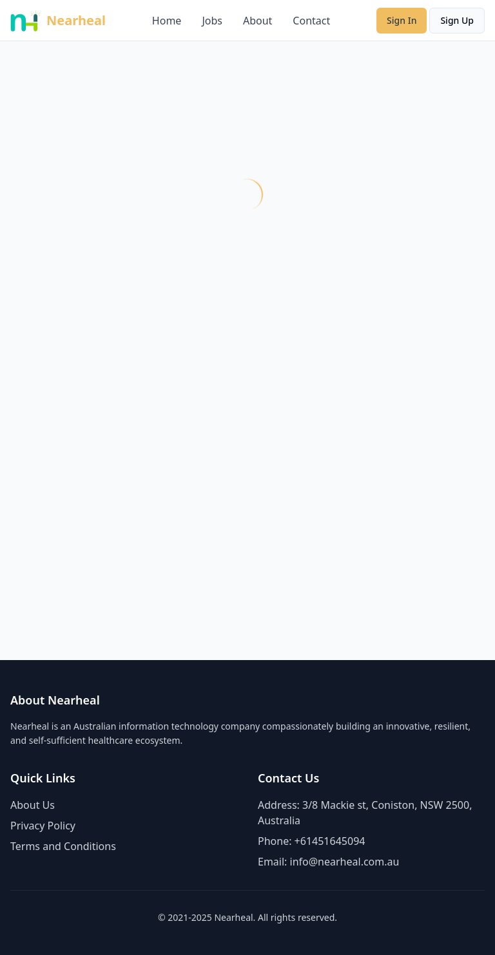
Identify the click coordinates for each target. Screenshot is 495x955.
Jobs (212, 21)
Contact (311, 21)
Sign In (401, 20)
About (257, 21)
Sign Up (457, 20)
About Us (32, 805)
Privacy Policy (42, 825)
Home (167, 21)
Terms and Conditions (63, 846)
